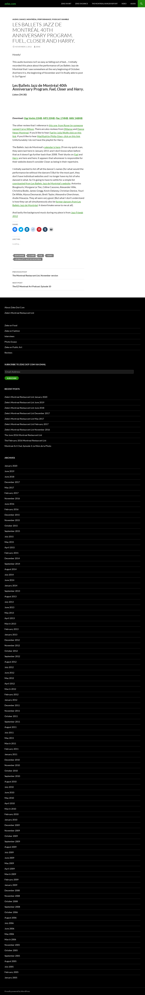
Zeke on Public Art (13, 347)
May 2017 (9, 487)
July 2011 (9, 732)
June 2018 (9, 476)
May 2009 (9, 863)
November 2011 (12, 710)
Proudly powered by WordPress (17, 991)
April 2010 (10, 803)
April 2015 (10, 547)
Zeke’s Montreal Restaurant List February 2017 (26, 424)
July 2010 (9, 787)
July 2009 (9, 852)
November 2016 (12, 498)
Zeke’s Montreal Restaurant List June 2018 (24, 408)
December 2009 (12, 825)
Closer (31, 256)
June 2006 (9, 928)
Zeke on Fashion (12, 331)
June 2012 (9, 672)
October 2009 (11, 836)
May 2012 (9, 678)
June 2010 (9, 792)
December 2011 (12, 705)
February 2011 (11, 749)
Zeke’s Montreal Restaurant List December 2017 (27, 413)
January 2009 (11, 885)
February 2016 (11, 509)
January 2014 (11, 585)
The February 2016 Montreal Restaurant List (25, 440)
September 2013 (12, 591)
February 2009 (11, 879)
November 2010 (12, 765)
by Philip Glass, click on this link (58, 136)
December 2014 (12, 558)
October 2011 (11, 716)
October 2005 (11, 950)
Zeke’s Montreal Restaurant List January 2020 (26, 397)
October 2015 (11, 525)
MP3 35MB (49, 118)
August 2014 (11, 569)
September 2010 (12, 776)
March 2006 (10, 939)
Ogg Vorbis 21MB (33, 118)
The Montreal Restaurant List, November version (48, 273)
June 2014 (9, 580)
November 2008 (12, 896)
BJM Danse (19, 256)
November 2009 (12, 830)
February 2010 (11, 814)
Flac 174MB (62, 118)
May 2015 (9, 542)
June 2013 (9, 607)
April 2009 (10, 868)
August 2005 (11, 961)
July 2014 (9, 574)
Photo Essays (11, 341)
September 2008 (12, 906)
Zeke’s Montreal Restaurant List (19, 313)
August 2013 (11, 596)
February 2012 (11, 694)
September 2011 (12, 721)
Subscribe (12, 378)
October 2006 (11, 912)
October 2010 (11, 770)
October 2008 (11, 901)
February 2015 (11, 553)
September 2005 (12, 955)
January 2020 (11, 465)
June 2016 (9, 504)
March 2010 (10, 808)
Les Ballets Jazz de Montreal (28, 259)
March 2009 (10, 874)
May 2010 (9, 798)
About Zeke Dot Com (15, 307)
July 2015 (9, 536)
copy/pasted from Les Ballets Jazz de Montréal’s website (41, 183)
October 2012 (11, 651)
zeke (38, 47)
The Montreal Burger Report (105, 4)
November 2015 (12, 520)
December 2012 (12, 640)
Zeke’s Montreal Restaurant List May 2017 (24, 418)
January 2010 (11, 819)
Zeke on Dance (81, 4)
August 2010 (11, 781)
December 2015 (12, 514)
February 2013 (11, 629)
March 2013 (10, 623)
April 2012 (10, 683)
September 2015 (12, 531)
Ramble (65, 19)
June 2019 (9, 471)
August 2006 (11, 917)
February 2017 (11, 493)
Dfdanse (68, 128)
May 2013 (9, 612)
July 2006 (9, 923)
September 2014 (12, 563)
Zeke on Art (66, 4)
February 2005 (11, 972)
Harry (50, 256)
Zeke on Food (11, 325)
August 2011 (11, 727)
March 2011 (10, 743)
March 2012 (10, 689)
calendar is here (52, 147)
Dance (22, 19)
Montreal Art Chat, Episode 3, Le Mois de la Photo (28, 446)
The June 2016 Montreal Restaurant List (23, 435)
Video (124, 4)
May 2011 (9, 738)
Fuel (41, 256)
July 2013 (9, 602)
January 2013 (11, 634)
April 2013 (10, 618)
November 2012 (12, 645)
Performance (44, 19)
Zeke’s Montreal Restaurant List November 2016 (27, 429)
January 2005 (11, 977)
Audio (133, 4)
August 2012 (11, 661)
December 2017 (12, 482)
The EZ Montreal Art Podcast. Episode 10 (48, 284)
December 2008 (12, 890)
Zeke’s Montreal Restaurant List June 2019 (24, 402)
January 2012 (11, 700)
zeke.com (10, 3)
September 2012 (12, 656)
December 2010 (12, 759)
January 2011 (11, 754)
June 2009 (9, 857)
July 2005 (9, 966)
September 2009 (12, 841)
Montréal (32, 19)
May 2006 (9, 934)
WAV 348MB (75, 118)
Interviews (9, 336)
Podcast (56, 19)
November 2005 (12, 945)
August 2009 (11, 847)
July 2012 (9, 667)
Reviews (8, 352)
